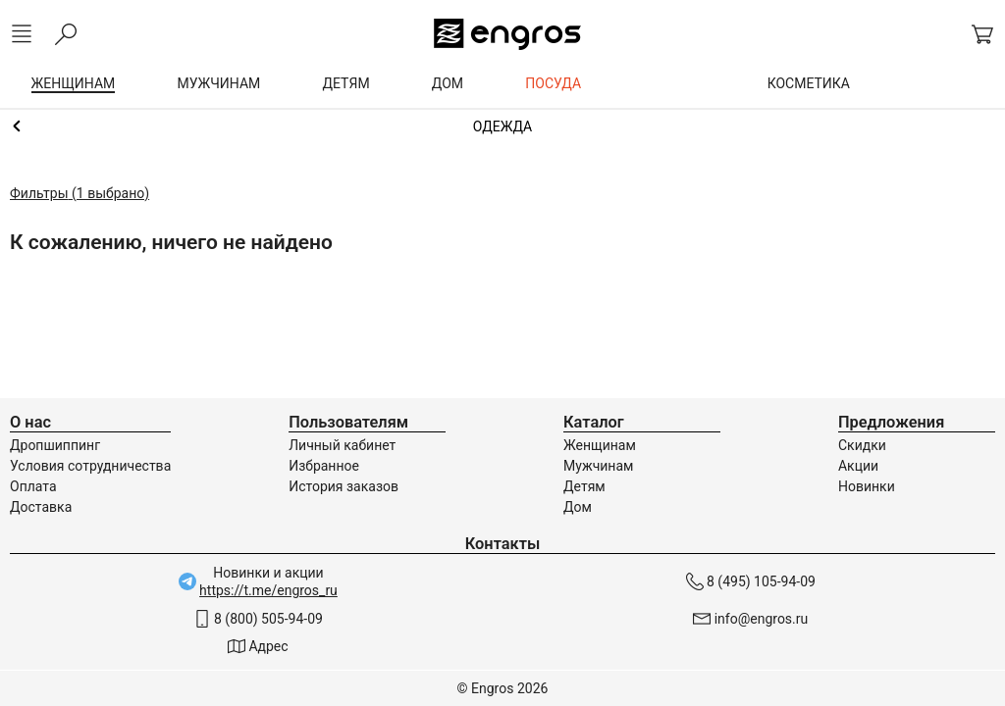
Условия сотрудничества (90, 466)
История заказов (343, 486)
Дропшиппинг (55, 445)
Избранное (324, 466)
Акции (858, 466)
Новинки (866, 486)
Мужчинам (598, 466)
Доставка (41, 507)
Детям (584, 486)
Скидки (862, 445)
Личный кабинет (342, 445)
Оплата (33, 486)
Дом (577, 507)
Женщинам (502, 126)
